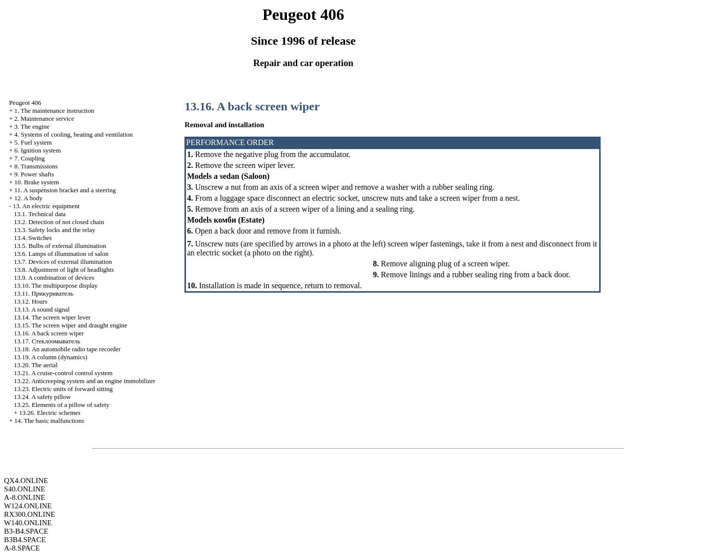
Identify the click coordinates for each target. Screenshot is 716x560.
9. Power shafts (34, 174)
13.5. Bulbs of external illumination (60, 245)
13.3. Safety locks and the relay (54, 230)
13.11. (43, 293)
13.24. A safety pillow (42, 396)
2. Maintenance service (44, 118)
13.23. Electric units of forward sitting (63, 389)
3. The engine (32, 126)
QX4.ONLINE (26, 480)
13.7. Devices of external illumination (63, 261)
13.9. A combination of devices (54, 277)
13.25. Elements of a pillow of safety (61, 404)
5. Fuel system (33, 142)
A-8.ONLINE (24, 497)
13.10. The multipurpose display (55, 285)
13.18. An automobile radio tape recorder (67, 349)
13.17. (47, 341)
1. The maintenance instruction (54, 110)
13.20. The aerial (36, 365)
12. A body (28, 198)
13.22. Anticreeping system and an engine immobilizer (85, 381)
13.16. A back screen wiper (49, 333)
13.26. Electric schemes (49, 412)
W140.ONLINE (28, 523)
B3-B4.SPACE (26, 531)
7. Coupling (29, 158)
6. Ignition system (37, 150)
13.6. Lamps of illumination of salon (61, 253)
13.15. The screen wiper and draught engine (70, 325)
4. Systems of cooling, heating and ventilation (73, 134)
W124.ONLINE (28, 506)
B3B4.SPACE (25, 540)
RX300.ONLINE (29, 514)
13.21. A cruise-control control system (63, 373)
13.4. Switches (33, 237)
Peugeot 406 (25, 102)
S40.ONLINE (24, 489)
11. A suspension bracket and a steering (65, 190)
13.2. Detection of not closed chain (59, 222)
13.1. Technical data (40, 214)
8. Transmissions (36, 166)
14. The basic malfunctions (49, 420)
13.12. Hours (31, 301)
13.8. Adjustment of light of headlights (64, 269)
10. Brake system (36, 182)
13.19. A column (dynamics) (51, 357)
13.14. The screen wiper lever (52, 317)
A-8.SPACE (22, 548)
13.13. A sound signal (42, 309)
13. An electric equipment (46, 206)
